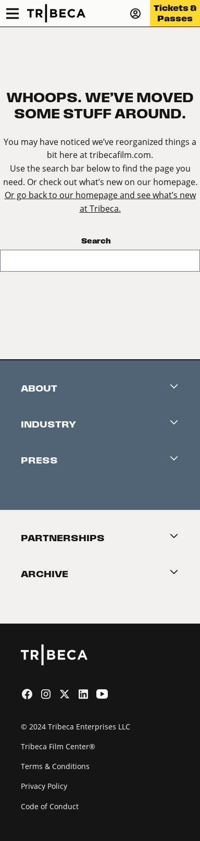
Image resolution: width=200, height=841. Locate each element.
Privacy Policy (44, 786)
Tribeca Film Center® (58, 746)
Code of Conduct (50, 806)
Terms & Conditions (55, 766)
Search (96, 241)
